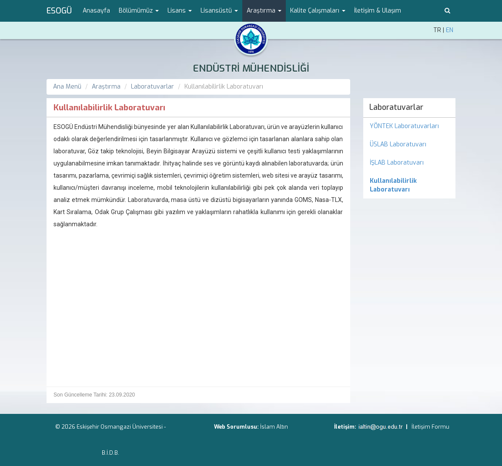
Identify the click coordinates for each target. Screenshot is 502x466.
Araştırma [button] (264, 11)
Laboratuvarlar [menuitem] (396, 107)
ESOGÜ (59, 11)
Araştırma (106, 87)
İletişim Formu (430, 426)
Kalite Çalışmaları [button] (317, 11)
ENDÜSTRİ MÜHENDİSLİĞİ (251, 68)
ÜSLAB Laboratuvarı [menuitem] (398, 144)
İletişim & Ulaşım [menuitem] (377, 11)
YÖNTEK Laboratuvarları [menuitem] (404, 126)
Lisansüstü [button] (219, 11)
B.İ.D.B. (110, 452)
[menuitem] (409, 185)
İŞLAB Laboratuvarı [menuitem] (397, 163)
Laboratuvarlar (152, 87)
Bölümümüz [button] (139, 11)
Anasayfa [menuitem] (96, 11)
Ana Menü (67, 87)
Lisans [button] (179, 11)
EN (449, 30)
